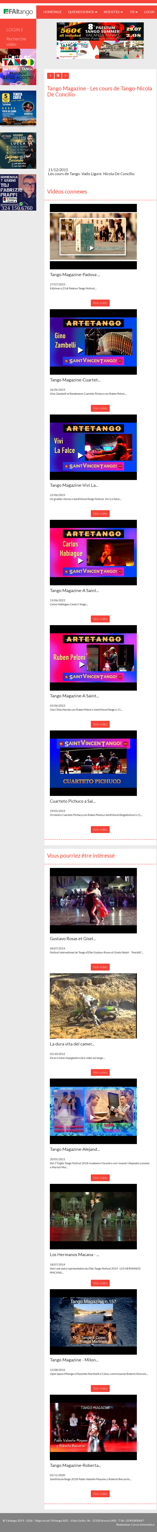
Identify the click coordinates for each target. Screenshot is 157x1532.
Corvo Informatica (142, 1524)
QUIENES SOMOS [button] (82, 12)
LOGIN (149, 12)
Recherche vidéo (16, 41)
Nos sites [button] (113, 12)
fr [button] (134, 12)
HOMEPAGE (53, 12)
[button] (93, 236)
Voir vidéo (100, 303)
